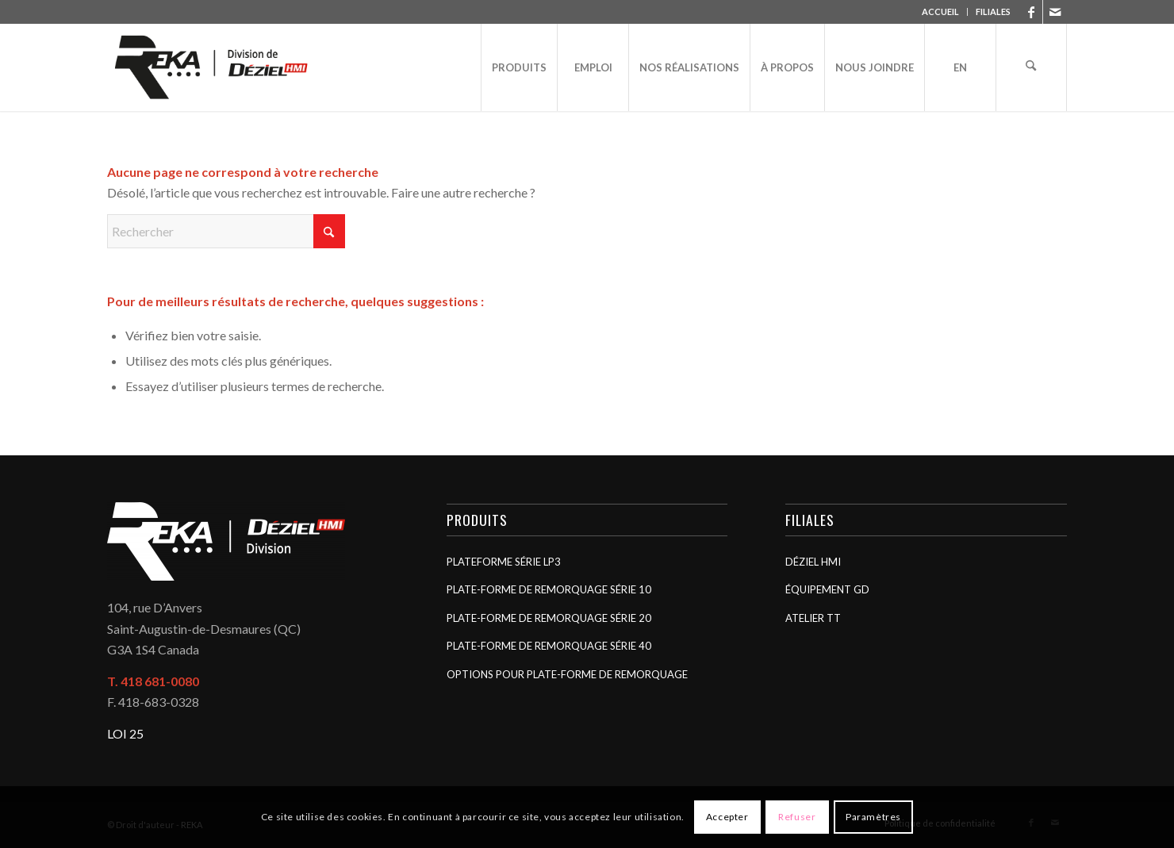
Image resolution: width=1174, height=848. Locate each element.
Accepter (727, 817)
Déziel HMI (813, 561)
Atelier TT (813, 618)
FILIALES (993, 11)
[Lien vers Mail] (1055, 12)
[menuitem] (941, 12)
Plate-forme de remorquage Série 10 (549, 589)
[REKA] (212, 67)
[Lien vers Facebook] (1030, 12)
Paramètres (873, 817)
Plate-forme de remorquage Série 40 (549, 645)
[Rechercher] (1031, 67)
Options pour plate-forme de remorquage (567, 674)
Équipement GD (827, 589)
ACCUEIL (940, 11)
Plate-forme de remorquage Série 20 (549, 618)
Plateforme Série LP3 (504, 561)
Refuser (796, 817)
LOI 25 (125, 733)
